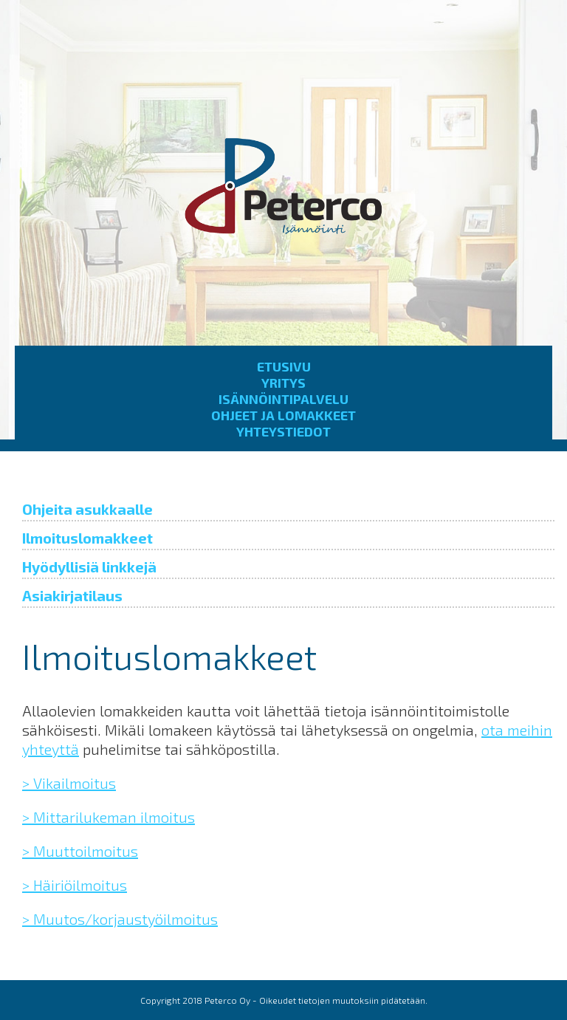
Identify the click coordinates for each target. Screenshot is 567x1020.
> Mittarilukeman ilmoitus (108, 817)
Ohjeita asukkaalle (87, 509)
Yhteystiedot (283, 431)
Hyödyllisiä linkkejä (89, 566)
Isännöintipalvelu (283, 399)
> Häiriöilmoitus (74, 885)
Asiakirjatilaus (72, 595)
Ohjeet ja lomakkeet (283, 415)
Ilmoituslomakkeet (87, 538)
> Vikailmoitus (69, 783)
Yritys (283, 382)
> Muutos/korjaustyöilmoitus (120, 919)
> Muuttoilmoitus (80, 851)
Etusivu (284, 366)
